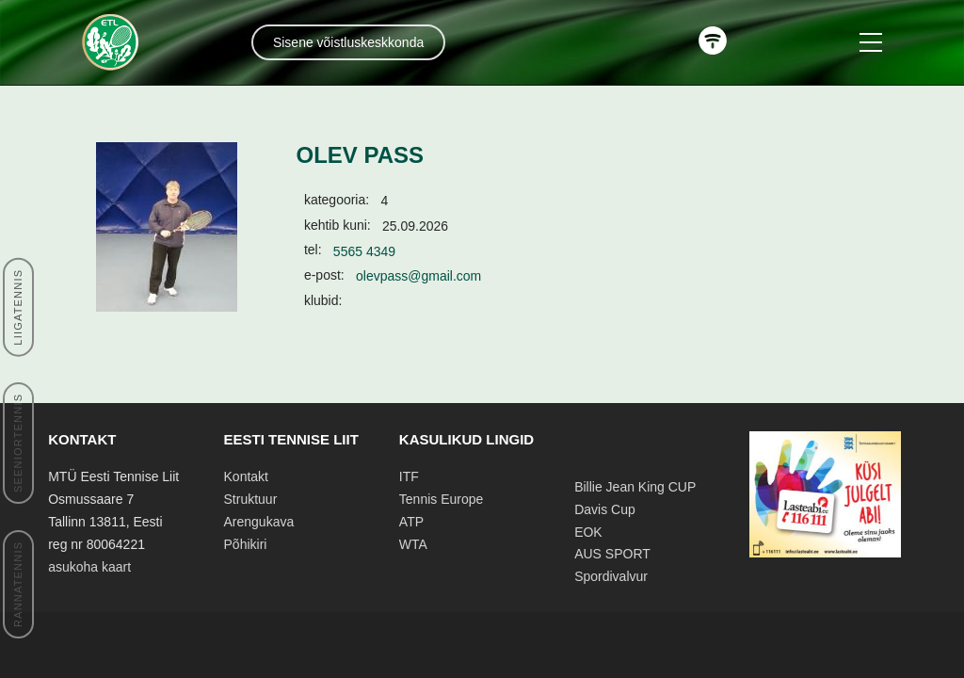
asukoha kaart (89, 566)
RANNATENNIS (18, 584)
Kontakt (246, 476)
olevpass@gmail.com (418, 275)
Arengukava (259, 521)
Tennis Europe (441, 499)
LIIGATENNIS (18, 306)
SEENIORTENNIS (18, 443)
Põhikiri (245, 544)
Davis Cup (604, 509)
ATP (411, 521)
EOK (588, 532)
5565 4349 (364, 251)
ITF (409, 476)
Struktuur (251, 499)
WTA (413, 544)
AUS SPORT (612, 553)
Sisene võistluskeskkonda (348, 42)
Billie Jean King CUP (635, 486)
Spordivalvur (611, 576)
